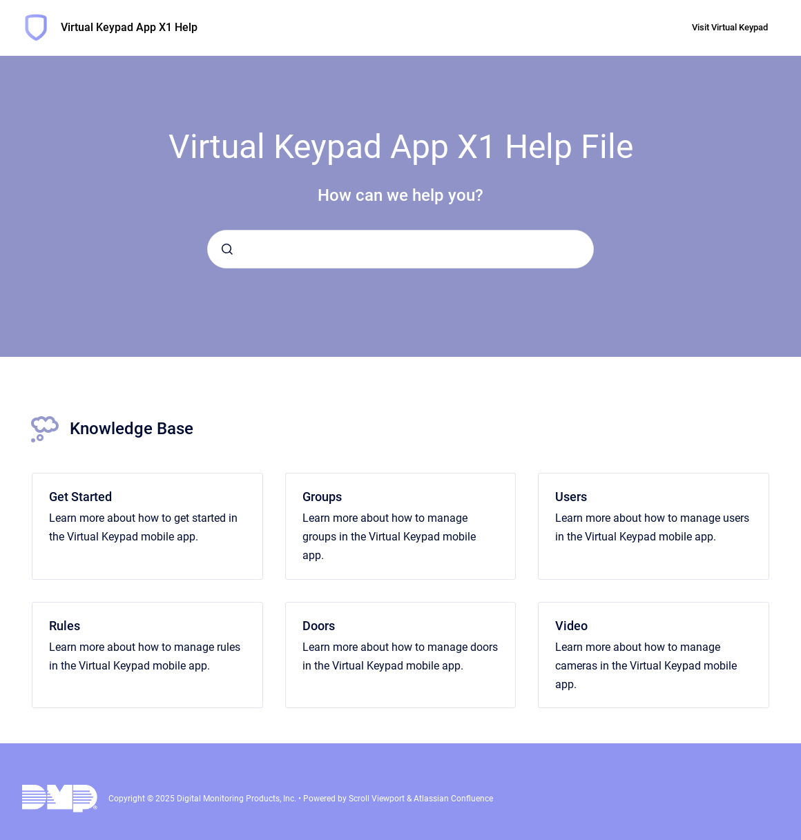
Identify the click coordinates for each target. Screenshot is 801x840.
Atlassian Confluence (453, 798)
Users (571, 496)
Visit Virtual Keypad (730, 27)
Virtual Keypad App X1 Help (129, 27)
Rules (64, 625)
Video (571, 625)
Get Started (80, 496)
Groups (322, 496)
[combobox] (400, 249)
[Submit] (227, 249)
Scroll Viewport (378, 798)
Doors (318, 625)
